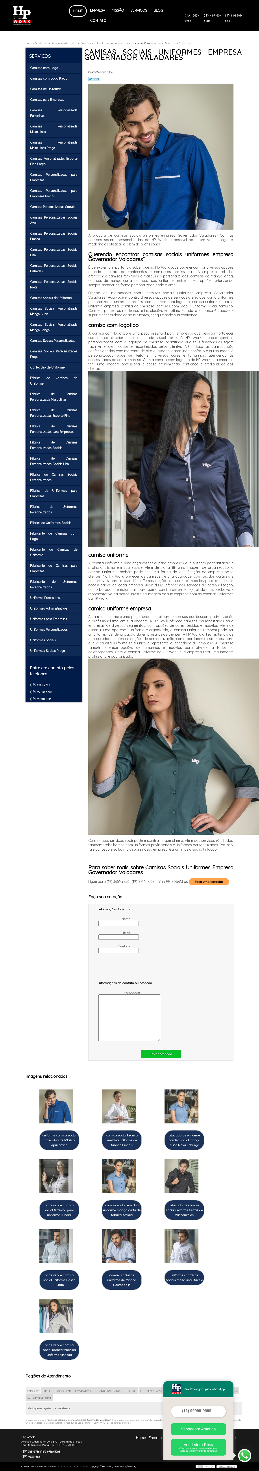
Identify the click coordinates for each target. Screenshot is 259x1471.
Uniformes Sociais (43, 640)
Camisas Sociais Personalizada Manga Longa (53, 327)
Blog (158, 10)
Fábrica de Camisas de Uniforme (53, 380)
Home (78, 11)
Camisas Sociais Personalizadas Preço (53, 354)
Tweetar (94, 79)
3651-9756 (43, 685)
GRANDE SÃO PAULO (108, 1390)
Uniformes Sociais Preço (48, 651)
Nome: (115, 921)
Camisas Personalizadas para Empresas (53, 177)
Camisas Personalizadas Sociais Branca (53, 236)
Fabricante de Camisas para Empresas (53, 568)
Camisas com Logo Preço (49, 78)
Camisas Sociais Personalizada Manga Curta (53, 311)
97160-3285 (44, 692)
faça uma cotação (209, 882)
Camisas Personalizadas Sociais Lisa (53, 252)
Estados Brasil (83, 1390)
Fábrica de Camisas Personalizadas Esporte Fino (53, 412)
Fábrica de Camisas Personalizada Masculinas (53, 396)
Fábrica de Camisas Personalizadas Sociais (53, 445)
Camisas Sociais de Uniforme (51, 298)
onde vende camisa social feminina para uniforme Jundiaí (59, 1210)
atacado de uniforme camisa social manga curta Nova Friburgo (184, 1140)
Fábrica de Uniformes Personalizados (53, 509)
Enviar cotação (161, 1054)
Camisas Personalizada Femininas (53, 113)
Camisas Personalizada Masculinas (53, 129)
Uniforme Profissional (45, 598)
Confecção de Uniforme (47, 367)
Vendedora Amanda (198, 1429)
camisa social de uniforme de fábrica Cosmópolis (121, 1280)
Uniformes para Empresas (49, 619)
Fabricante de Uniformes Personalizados (53, 584)
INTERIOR (131, 1390)
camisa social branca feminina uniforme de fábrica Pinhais (122, 1140)
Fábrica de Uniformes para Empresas (53, 493)
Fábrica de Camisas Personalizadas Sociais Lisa (53, 461)
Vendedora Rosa (198, 1447)
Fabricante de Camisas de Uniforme (53, 552)
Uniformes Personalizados (49, 629)
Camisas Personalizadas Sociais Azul (53, 220)
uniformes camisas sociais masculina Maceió (184, 1277)
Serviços (139, 10)
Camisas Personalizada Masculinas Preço (53, 145)
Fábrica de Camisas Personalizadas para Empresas (53, 429)
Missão (118, 10)
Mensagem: (119, 1015)
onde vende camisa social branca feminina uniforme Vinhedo (59, 1350)
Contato (98, 20)
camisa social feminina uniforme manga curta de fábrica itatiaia (122, 1210)
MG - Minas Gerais (151, 1390)
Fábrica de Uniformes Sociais (51, 523)
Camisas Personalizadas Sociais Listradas (53, 268)
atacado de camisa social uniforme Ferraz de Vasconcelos (184, 1210)
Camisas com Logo (44, 68)
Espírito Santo (63, 1390)
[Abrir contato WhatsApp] (244, 1455)
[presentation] (126, 969)
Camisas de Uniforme (46, 89)
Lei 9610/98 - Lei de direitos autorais (112, 1422)
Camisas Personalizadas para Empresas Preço (53, 193)
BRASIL (47, 1390)
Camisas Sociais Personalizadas (53, 340)
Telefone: (115, 948)
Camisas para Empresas (47, 99)
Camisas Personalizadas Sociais (53, 207)
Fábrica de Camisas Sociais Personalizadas (53, 477)
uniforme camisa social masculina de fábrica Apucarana (59, 1140)
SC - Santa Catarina (39, 1397)
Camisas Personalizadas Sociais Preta (53, 284)
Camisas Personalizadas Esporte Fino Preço (53, 161)
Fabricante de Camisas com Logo (53, 536)
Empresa (97, 10)
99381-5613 (44, 699)
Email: (115, 935)
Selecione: (33, 1390)
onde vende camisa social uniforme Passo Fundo (59, 1280)
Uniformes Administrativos (49, 608)
